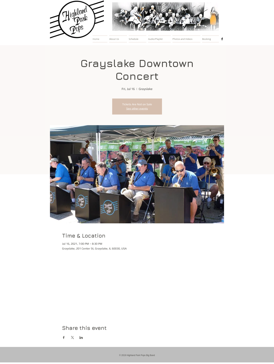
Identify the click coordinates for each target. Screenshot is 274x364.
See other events (137, 108)
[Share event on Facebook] (63, 337)
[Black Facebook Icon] (222, 39)
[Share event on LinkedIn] (81, 337)
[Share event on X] (72, 337)
